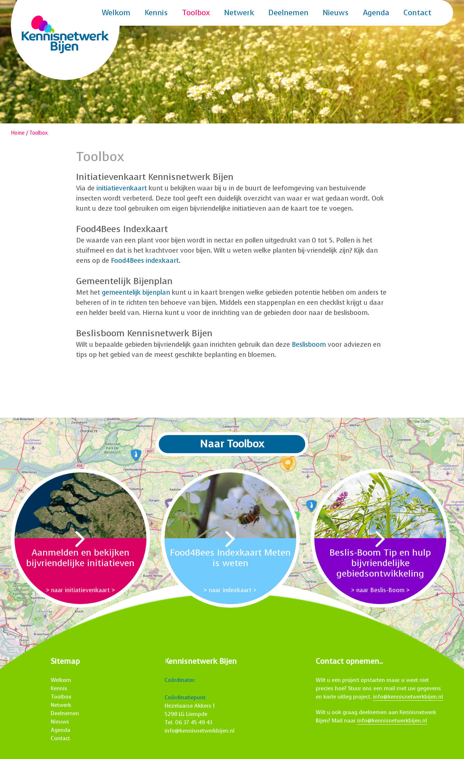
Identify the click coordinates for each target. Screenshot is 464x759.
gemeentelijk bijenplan (136, 292)
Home (18, 133)
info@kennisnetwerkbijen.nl (200, 730)
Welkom (116, 13)
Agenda (376, 13)
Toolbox (196, 13)
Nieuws (336, 13)
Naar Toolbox (232, 444)
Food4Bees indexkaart (145, 260)
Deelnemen (288, 13)
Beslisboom (309, 344)
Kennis (156, 13)
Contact (417, 13)
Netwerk (239, 13)
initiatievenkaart (121, 188)
